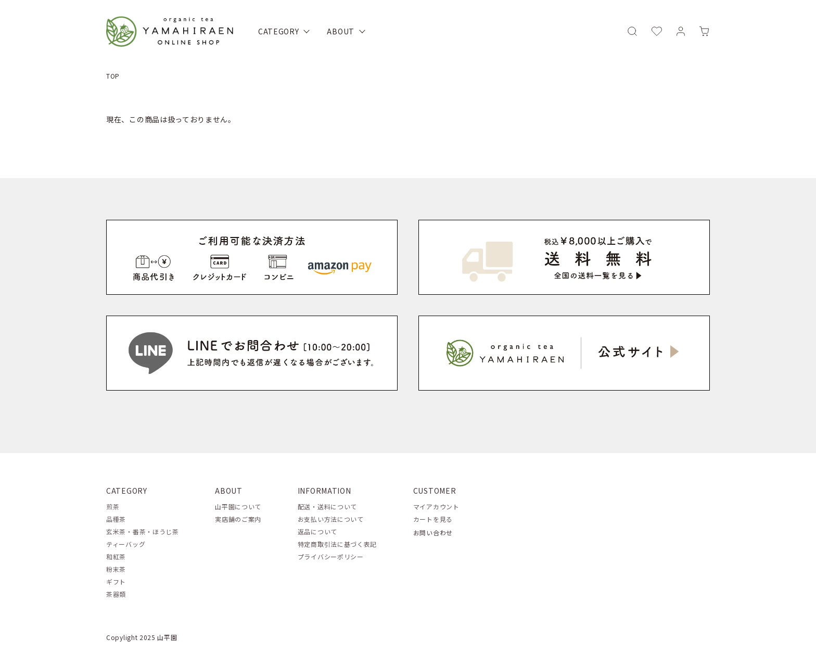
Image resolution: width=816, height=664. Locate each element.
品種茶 (116, 519)
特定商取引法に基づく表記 (337, 544)
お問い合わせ (433, 532)
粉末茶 (116, 569)
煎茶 (112, 506)
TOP (113, 75)
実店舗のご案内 (238, 519)
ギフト (116, 581)
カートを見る (433, 519)
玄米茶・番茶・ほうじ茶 (142, 531)
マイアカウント (436, 506)
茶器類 (116, 594)
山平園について (238, 506)
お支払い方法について (331, 519)
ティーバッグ (125, 544)
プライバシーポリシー (331, 556)
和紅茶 (116, 556)
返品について (317, 531)
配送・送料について (327, 506)
